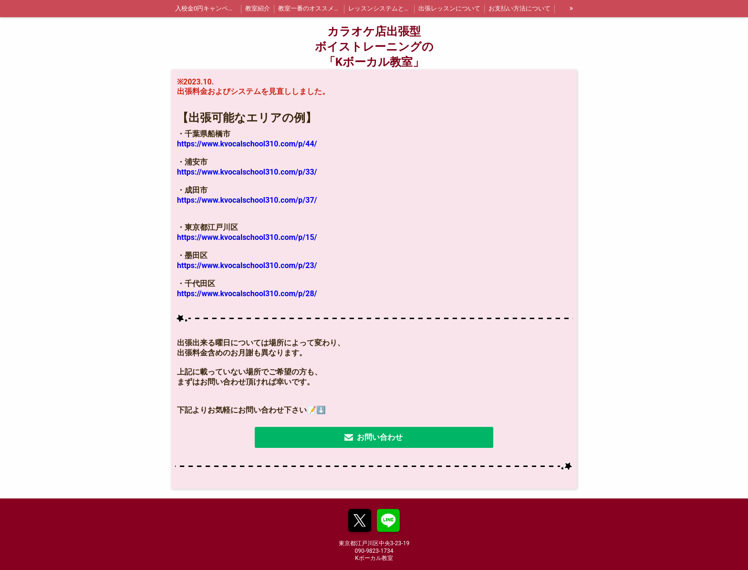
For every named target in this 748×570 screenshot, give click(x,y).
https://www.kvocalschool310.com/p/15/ (247, 237)
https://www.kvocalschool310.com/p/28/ (247, 293)
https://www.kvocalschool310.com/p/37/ (247, 200)
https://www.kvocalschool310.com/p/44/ (247, 143)
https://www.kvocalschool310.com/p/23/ (247, 265)
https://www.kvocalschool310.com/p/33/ (247, 171)
